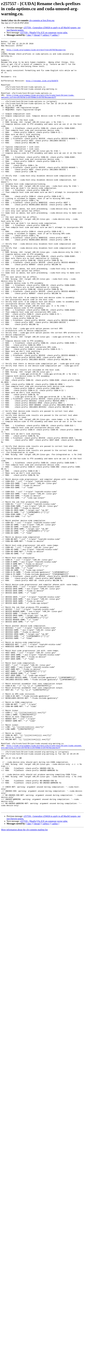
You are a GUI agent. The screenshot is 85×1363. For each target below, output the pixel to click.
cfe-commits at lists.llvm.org (41, 20)
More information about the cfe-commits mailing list (24, 984)
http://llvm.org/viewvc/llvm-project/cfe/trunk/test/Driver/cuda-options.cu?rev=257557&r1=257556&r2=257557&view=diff (37, 107)
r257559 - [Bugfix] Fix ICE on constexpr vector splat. (44, 32)
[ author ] (55, 35)
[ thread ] (37, 35)
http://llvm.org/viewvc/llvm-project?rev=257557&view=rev (36, 52)
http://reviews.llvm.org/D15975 (42, 89)
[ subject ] (46, 35)
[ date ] (29, 35)
